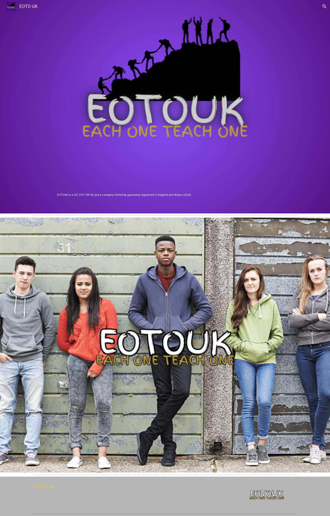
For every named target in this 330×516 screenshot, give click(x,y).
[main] (165, 195)
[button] (324, 6)
